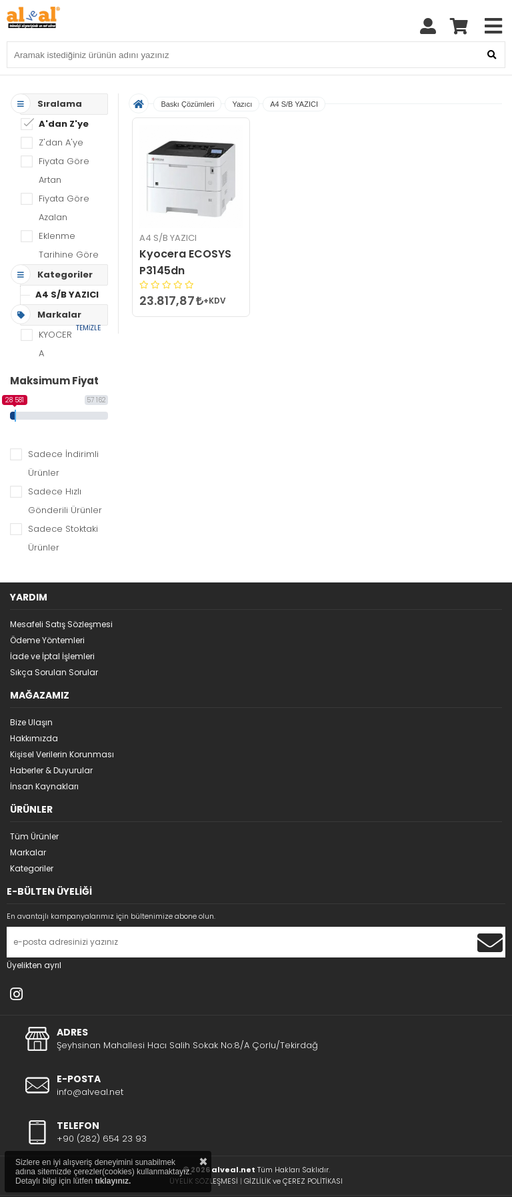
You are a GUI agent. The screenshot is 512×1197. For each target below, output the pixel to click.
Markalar (28, 852)
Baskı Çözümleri (187, 104)
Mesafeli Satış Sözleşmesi (61, 624)
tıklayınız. (113, 1181)
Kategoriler (31, 868)
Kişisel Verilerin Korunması (62, 754)
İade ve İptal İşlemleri (52, 656)
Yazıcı (242, 104)
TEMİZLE (88, 328)
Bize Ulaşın (31, 722)
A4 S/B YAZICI (67, 294)
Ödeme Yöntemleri (47, 640)
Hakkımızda (34, 738)
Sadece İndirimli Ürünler (63, 463)
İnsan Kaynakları (44, 786)
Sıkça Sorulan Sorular (54, 672)
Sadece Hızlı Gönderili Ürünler (65, 500)
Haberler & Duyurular (51, 770)
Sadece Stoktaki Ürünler (63, 538)
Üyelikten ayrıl (34, 965)
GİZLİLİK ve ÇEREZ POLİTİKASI (293, 1181)
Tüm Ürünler (34, 836)
